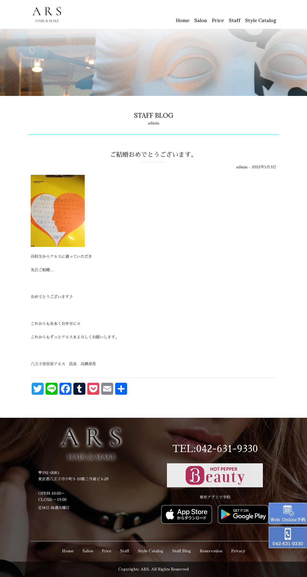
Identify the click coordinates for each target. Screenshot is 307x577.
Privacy (238, 551)
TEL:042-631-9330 (215, 449)
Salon (200, 20)
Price (218, 20)
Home (182, 20)
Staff (234, 20)
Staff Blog (181, 551)
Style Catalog (260, 20)
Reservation (211, 551)
